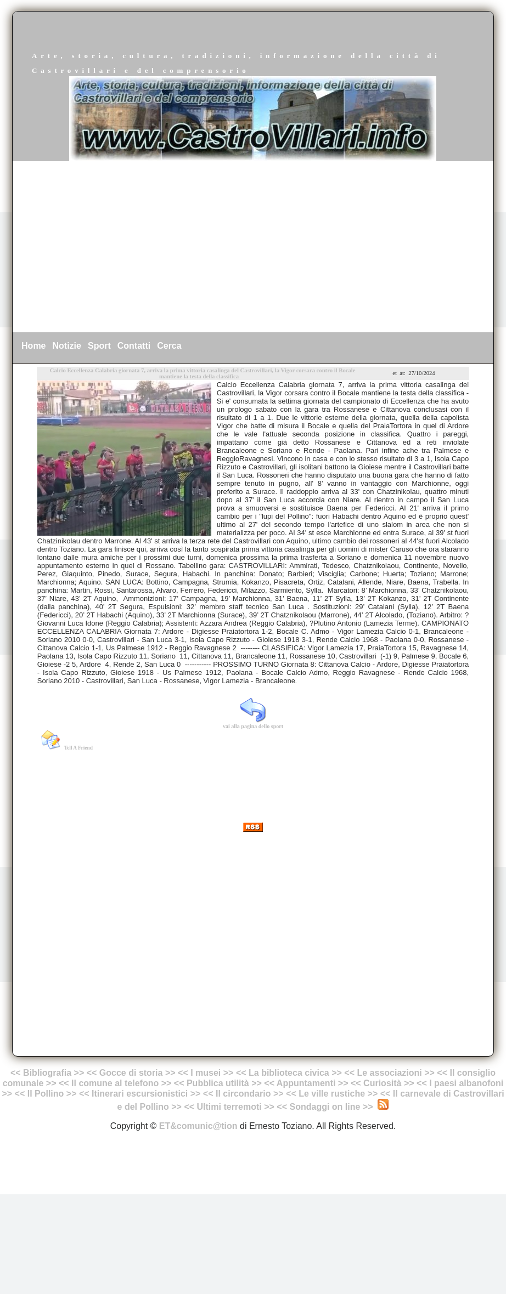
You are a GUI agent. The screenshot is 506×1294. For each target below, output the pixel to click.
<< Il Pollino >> (46, 1093)
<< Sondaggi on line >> (325, 1106)
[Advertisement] (253, 247)
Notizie (67, 345)
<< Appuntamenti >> (306, 1083)
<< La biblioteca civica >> (289, 1072)
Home (33, 345)
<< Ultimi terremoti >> (229, 1106)
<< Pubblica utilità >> (218, 1083)
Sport (99, 345)
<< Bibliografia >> (47, 1072)
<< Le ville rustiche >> (332, 1093)
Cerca (169, 345)
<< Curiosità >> (382, 1083)
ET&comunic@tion (198, 1126)
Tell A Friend (78, 748)
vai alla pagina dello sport (253, 726)
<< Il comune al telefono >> (116, 1083)
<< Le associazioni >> (389, 1072)
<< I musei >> (207, 1072)
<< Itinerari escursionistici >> (139, 1093)
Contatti (133, 345)
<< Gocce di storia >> (131, 1072)
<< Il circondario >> (243, 1093)
